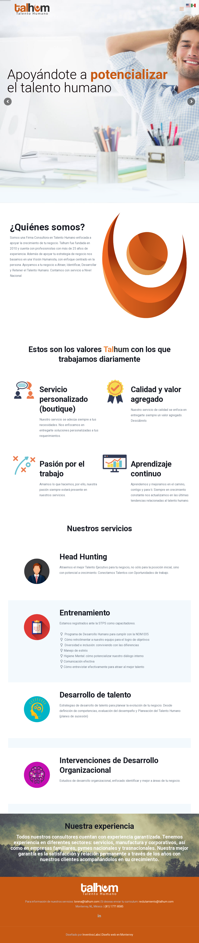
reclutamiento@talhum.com (156, 901)
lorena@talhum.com (86, 901)
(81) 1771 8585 (114, 906)
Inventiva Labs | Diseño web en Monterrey (108, 934)
